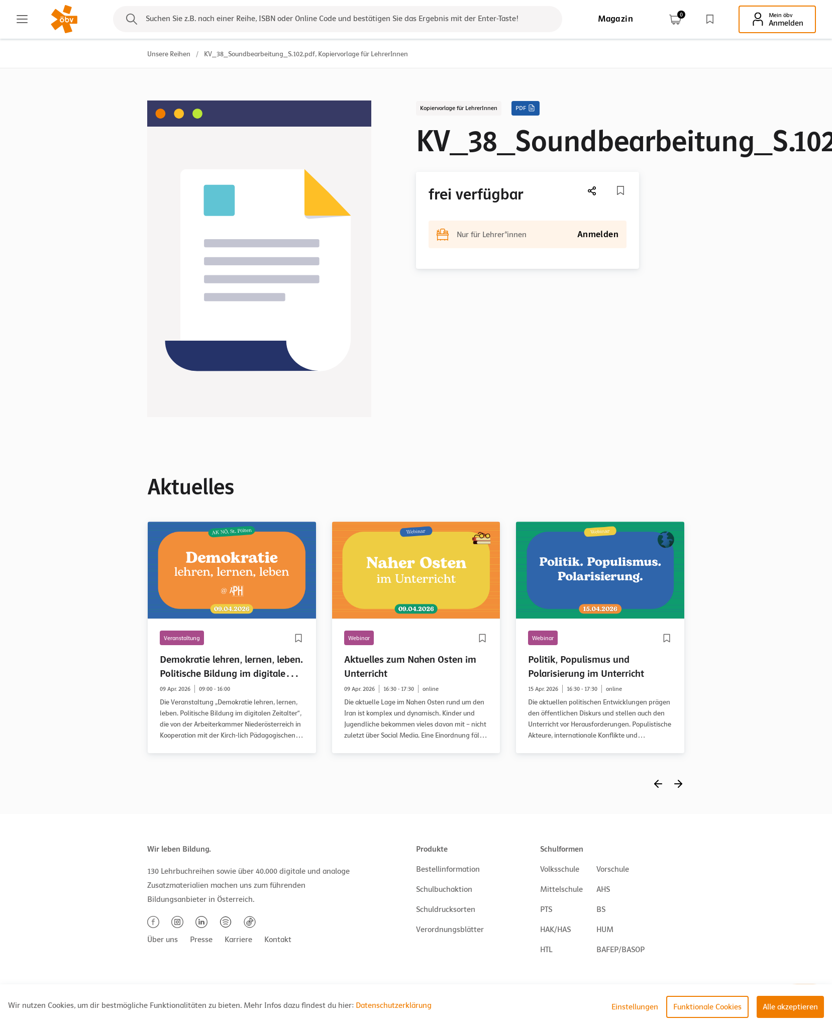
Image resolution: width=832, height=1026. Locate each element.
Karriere (238, 939)
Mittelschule (561, 889)
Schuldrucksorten (445, 909)
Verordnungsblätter (450, 929)
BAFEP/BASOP (620, 949)
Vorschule (612, 869)
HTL (546, 949)
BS (600, 909)
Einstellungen (634, 1006)
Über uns (162, 939)
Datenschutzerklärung (394, 1005)
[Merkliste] (620, 190)
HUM (604, 929)
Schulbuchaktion (444, 889)
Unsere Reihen (168, 54)
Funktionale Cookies (707, 1006)
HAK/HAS (555, 929)
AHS (603, 889)
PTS (546, 909)
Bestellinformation (448, 869)
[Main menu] (22, 19)
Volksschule (559, 869)
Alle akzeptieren (790, 1006)
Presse (201, 939)
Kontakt (277, 939)
